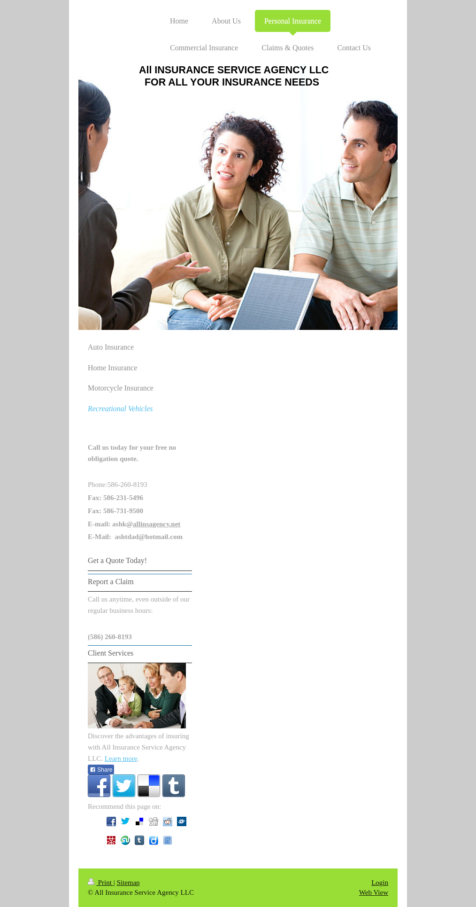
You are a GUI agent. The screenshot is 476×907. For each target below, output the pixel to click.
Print (101, 882)
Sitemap (127, 882)
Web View (373, 892)
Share (101, 769)
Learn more (121, 758)
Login (379, 882)
